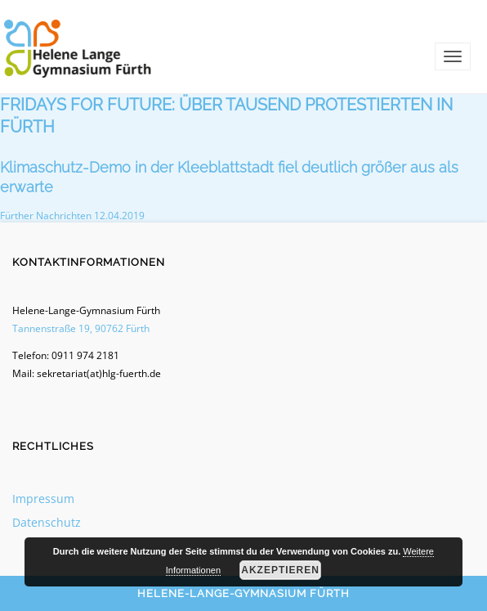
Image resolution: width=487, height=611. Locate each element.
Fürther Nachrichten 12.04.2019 (72, 215)
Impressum (43, 498)
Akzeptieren (280, 570)
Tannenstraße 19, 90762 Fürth (81, 328)
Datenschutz (46, 522)
